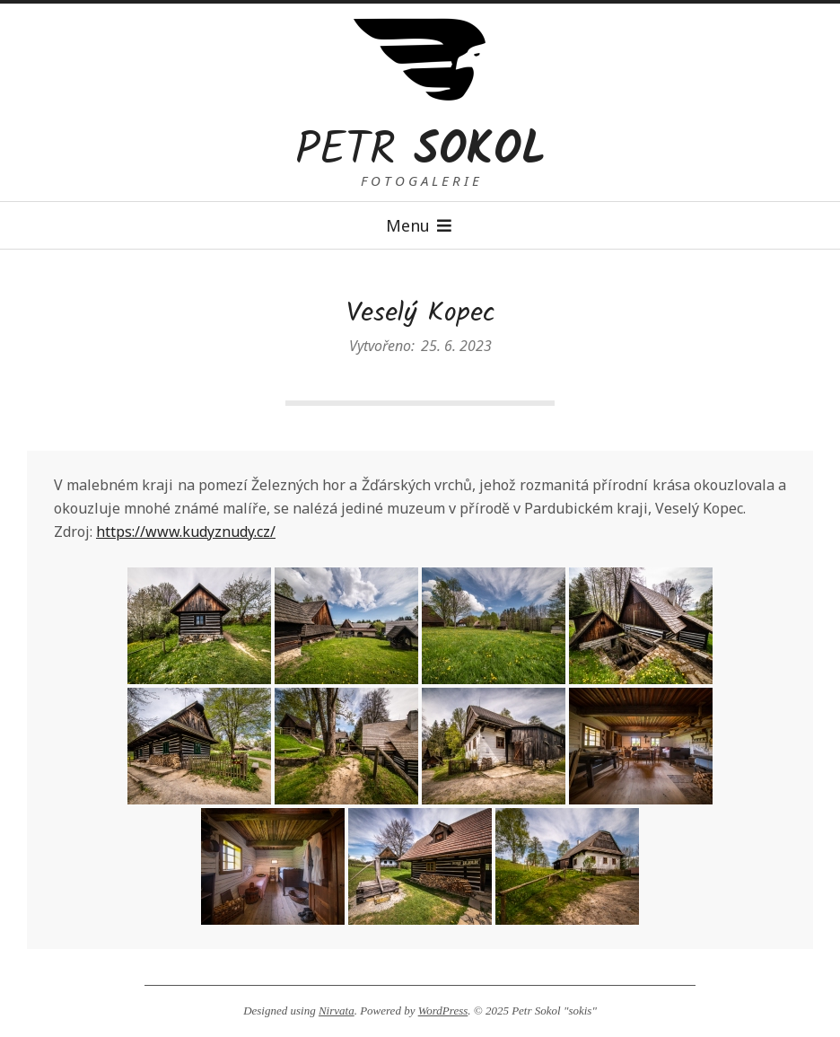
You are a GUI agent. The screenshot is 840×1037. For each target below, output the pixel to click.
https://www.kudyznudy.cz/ (186, 531)
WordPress (443, 1010)
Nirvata (336, 1010)
